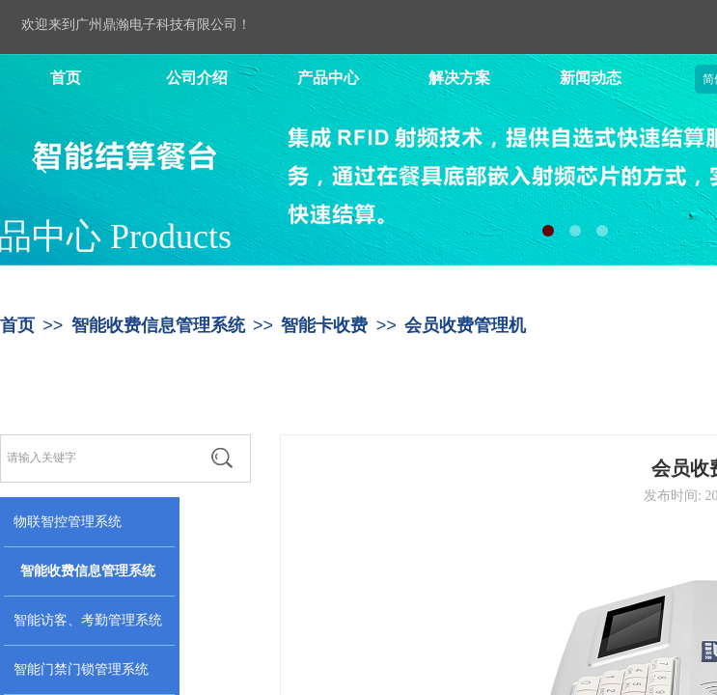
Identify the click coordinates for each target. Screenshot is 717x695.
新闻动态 (590, 78)
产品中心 (328, 78)
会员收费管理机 (465, 325)
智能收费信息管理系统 (158, 325)
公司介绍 (197, 78)
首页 (65, 78)
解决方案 (459, 78)
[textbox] (96, 457)
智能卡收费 (324, 325)
